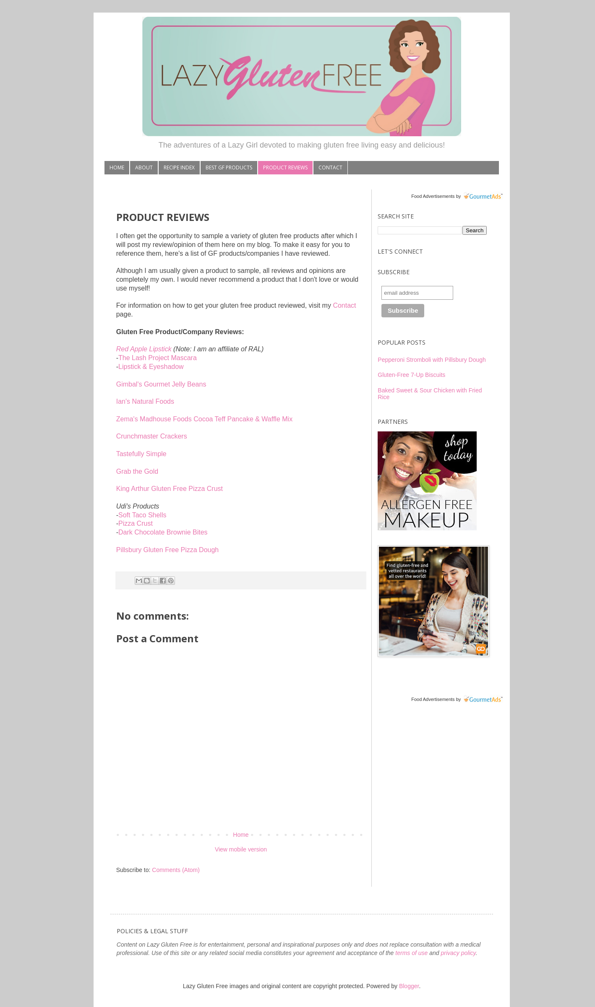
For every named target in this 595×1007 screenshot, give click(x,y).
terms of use (411, 953)
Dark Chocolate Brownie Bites (163, 532)
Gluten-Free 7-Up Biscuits (411, 374)
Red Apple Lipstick (144, 349)
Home (240, 834)
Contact (344, 305)
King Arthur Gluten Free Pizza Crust (169, 488)
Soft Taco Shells (142, 515)
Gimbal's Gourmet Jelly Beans (161, 384)
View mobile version (241, 849)
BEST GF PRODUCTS (229, 167)
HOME (117, 167)
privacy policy (458, 953)
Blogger (409, 986)
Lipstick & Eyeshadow (151, 366)
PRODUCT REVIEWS (285, 167)
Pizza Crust (135, 523)
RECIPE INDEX (179, 167)
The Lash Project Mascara (157, 357)
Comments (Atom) (176, 870)
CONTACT (330, 167)
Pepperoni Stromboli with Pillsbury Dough (432, 359)
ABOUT (144, 167)
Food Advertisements (432, 196)
